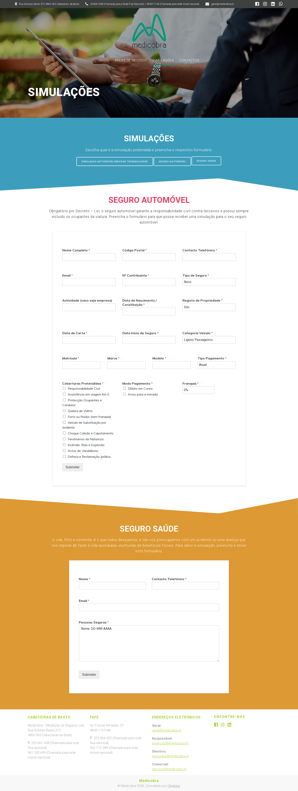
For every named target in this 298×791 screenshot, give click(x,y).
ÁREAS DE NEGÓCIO (131, 60)
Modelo (159, 357)
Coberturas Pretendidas (82, 383)
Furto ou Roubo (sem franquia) (89, 416)
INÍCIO (104, 60)
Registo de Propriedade (202, 300)
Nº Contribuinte (135, 275)
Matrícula (70, 357)
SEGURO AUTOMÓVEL (173, 161)
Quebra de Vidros (80, 410)
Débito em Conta (140, 388)
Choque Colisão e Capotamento (91, 433)
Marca (113, 357)
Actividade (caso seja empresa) (87, 300)
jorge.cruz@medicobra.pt (170, 743)
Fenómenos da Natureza (85, 438)
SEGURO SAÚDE (208, 161)
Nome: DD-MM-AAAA (149, 643)
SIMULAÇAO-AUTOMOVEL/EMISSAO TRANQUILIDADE (113, 161)
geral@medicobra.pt (166, 730)
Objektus (174, 785)
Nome (84, 578)
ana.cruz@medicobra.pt (169, 769)
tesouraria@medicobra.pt (170, 756)
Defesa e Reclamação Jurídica (89, 456)
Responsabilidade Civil (84, 388)
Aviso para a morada (143, 394)
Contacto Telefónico (199, 249)
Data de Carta (74, 332)
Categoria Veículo (197, 332)
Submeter (72, 466)
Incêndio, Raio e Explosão (86, 444)
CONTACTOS (189, 60)
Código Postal (134, 249)
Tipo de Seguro (195, 275)
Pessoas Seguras (94, 622)
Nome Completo (76, 249)
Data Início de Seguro (140, 332)
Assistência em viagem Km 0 (88, 394)
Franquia (190, 383)
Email (67, 275)
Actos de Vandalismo (83, 450)
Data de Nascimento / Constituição (139, 302)
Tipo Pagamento (212, 357)
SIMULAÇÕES (163, 60)
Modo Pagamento (137, 383)
